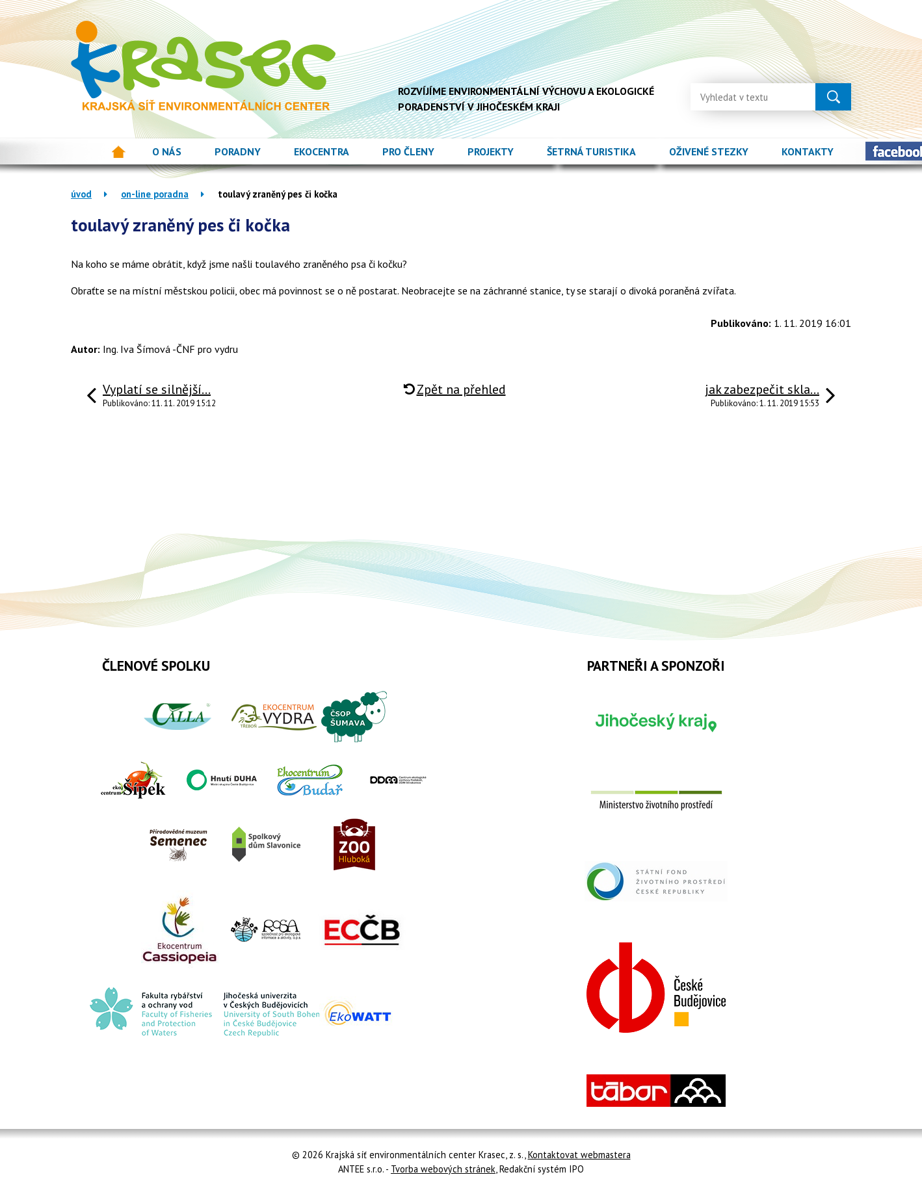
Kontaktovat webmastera (579, 1154)
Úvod (118, 152)
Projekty (491, 151)
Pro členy (408, 151)
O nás (166, 151)
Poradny (238, 151)
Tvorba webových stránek (443, 1169)
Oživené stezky (708, 151)
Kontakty (808, 151)
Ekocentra (321, 151)
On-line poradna (155, 194)
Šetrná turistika (591, 151)
